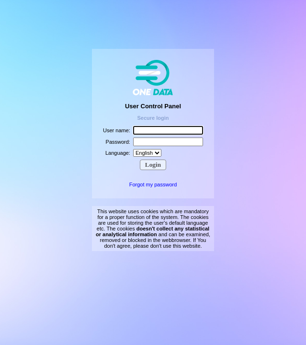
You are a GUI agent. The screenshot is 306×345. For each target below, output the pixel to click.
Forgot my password (153, 184)
